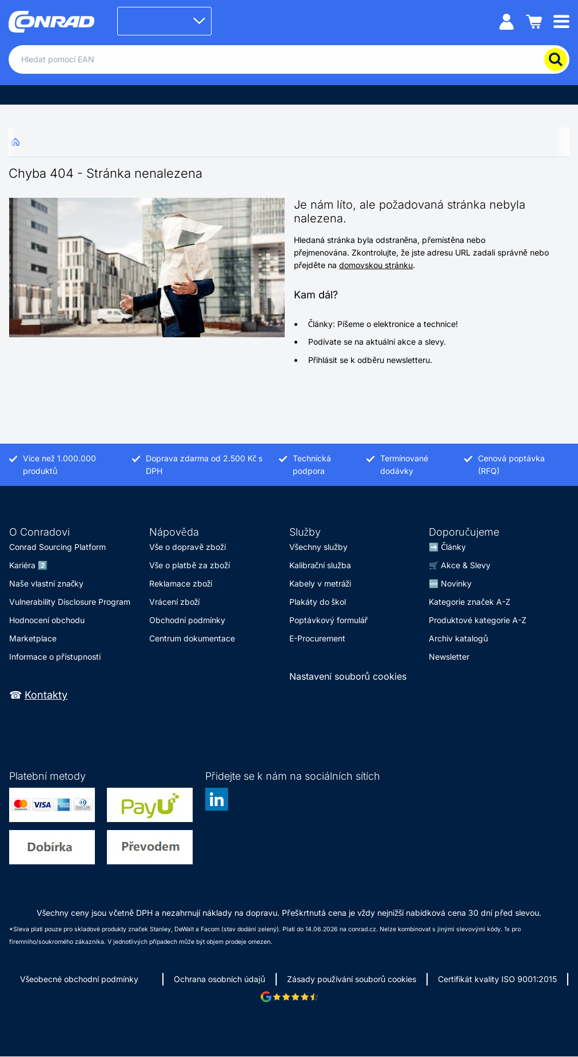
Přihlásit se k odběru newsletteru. (370, 360)
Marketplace (33, 638)
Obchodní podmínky (187, 620)
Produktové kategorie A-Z (478, 620)
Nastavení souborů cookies (348, 676)
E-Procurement (317, 638)
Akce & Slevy (466, 565)
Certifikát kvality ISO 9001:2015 (497, 979)
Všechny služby (318, 547)
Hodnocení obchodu (47, 620)
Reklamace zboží (181, 583)
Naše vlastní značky (46, 583)
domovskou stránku (376, 265)
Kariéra (22, 565)
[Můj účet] (507, 21)
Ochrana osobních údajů (219, 979)
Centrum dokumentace (192, 638)
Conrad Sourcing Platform (57, 547)
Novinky (456, 583)
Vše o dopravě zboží (187, 547)
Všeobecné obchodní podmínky (79, 979)
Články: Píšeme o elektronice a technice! (383, 324)
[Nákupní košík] (534, 21)
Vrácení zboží (174, 602)
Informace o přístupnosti (55, 656)
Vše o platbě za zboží (189, 565)
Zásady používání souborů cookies (351, 979)
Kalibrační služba (320, 565)
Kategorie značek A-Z (470, 602)
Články (453, 547)
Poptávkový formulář (328, 620)
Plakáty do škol (317, 602)
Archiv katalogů (458, 638)
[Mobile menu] (561, 21)
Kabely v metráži (320, 583)
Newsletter (449, 656)
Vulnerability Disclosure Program (69, 602)
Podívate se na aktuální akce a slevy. (377, 341)
